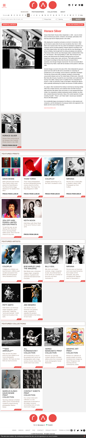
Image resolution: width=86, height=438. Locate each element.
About (62, 12)
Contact (40, 430)
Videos (20, 430)
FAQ (33, 430)
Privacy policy (51, 430)
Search (78, 19)
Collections (52, 12)
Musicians (24, 12)
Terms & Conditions (66, 430)
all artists (9, 24)
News (14, 430)
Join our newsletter (75, 24)
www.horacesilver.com (50, 108)
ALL (81, 15)
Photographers (38, 12)
